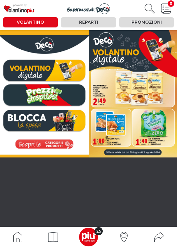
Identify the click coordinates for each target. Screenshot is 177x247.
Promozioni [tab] (146, 22)
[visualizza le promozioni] (44, 144)
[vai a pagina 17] (44, 121)
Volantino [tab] (30, 22)
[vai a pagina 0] (44, 70)
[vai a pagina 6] (44, 95)
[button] (53, 237)
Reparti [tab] (88, 22)
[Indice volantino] (18, 236)
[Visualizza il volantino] (88, 9)
